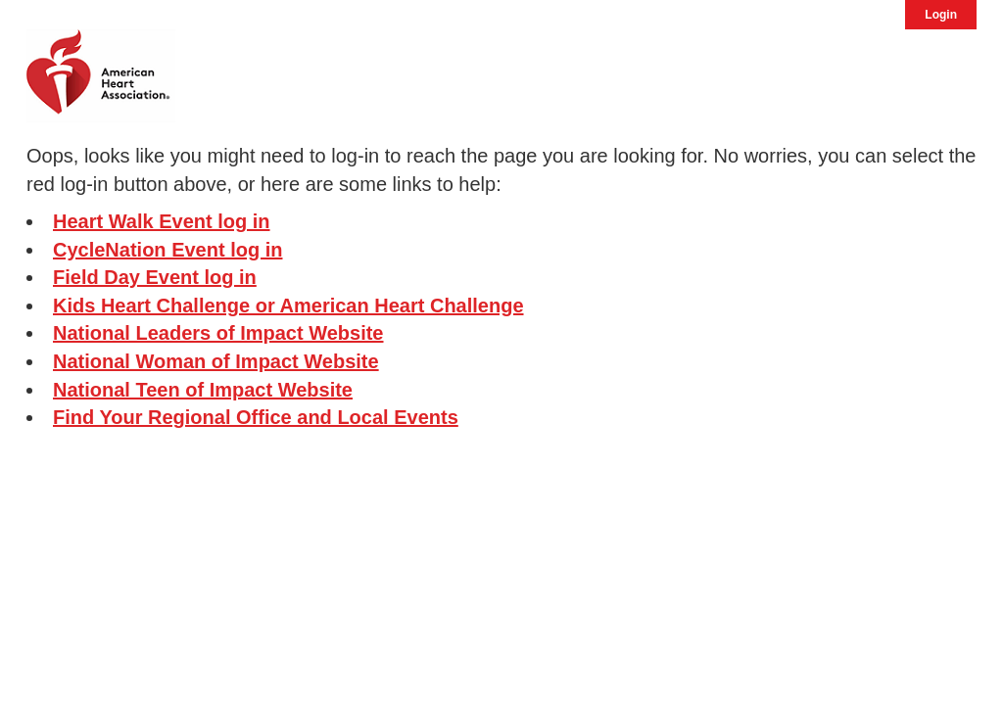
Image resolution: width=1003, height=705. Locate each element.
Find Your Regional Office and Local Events (255, 417)
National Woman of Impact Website (216, 361)
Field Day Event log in (155, 277)
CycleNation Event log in (167, 249)
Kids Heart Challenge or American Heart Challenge (288, 305)
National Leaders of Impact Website (218, 333)
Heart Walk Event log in (161, 221)
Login (941, 15)
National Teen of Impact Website (203, 389)
